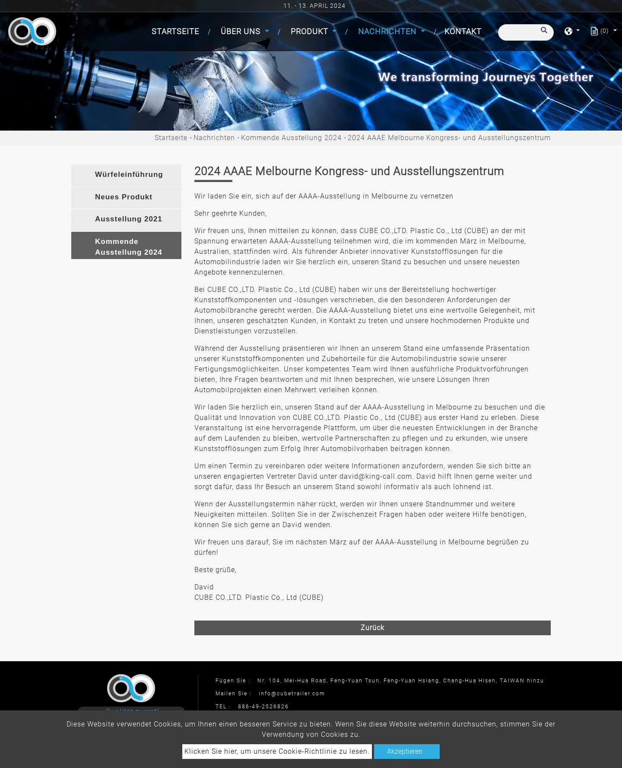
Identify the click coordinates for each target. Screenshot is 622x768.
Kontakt (463, 31)
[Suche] (526, 32)
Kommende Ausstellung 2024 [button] (128, 247)
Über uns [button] (242, 31)
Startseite (177, 30)
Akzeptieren (404, 751)
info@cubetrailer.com (292, 694)
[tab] (126, 175)
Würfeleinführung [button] (129, 174)
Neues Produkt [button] (123, 197)
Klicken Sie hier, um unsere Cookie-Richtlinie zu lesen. (277, 751)
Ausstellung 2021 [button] (128, 219)
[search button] (542, 34)
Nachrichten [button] (388, 31)
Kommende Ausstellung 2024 (291, 138)
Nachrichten (214, 138)
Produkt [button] (310, 31)
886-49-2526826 (263, 707)
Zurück (372, 628)
